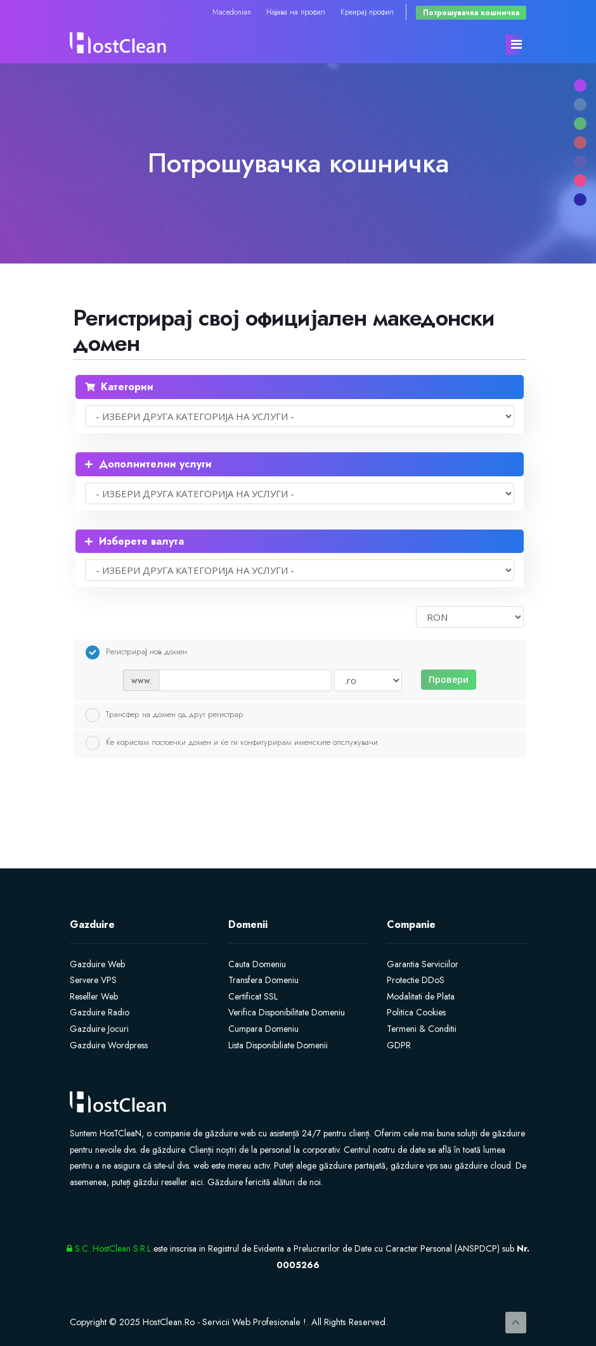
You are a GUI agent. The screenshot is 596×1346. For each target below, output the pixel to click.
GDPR (399, 1045)
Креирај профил (367, 11)
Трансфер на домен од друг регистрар (164, 715)
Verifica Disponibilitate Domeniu (286, 1012)
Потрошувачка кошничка (471, 12)
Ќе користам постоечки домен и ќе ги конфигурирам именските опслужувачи (232, 743)
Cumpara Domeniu (263, 1028)
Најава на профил (296, 11)
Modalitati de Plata (421, 996)
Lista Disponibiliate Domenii (278, 1045)
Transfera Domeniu (263, 980)
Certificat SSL (253, 996)
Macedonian (231, 11)
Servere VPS (93, 980)
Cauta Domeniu (257, 964)
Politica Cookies (416, 1012)
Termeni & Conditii (422, 1028)
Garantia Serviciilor (422, 964)
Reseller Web (94, 996)
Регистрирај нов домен (136, 652)
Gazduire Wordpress (109, 1045)
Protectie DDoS (415, 980)
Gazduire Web (97, 964)
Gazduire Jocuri (99, 1028)
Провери (449, 679)
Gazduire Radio (99, 1012)
